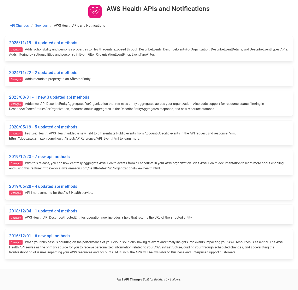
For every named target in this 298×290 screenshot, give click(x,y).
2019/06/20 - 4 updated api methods (43, 186)
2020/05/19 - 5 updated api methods (43, 127)
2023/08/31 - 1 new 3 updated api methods (49, 97)
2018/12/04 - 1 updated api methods (43, 211)
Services (41, 26)
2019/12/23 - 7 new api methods (39, 156)
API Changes (19, 26)
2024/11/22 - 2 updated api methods (43, 72)
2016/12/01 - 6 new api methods (39, 235)
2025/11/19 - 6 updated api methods (43, 42)
